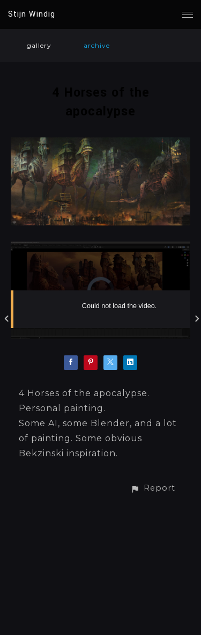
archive (97, 45)
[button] (153, 488)
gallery (39, 45)
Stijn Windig (31, 14)
